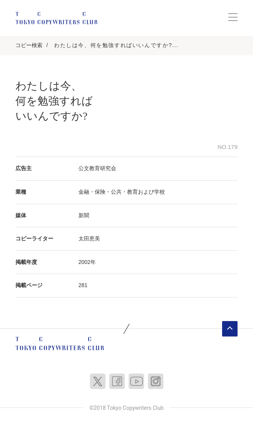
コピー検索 (28, 45)
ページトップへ (230, 328)
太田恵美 (89, 238)
